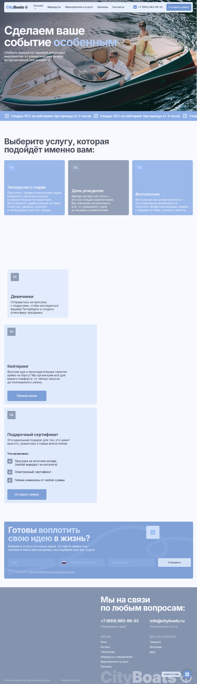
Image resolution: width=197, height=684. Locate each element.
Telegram (155, 641)
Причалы (102, 7)
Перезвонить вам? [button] (114, 626)
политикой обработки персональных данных (51, 571)
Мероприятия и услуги (79, 7)
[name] (31, 562)
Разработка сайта (70, 680)
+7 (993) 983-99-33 (150, 7)
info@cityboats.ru (167, 620)
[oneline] (131, 562)
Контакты (118, 7)
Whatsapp (156, 646)
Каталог (39, 5)
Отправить (174, 562)
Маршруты (54, 7)
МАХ (152, 652)
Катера (105, 646)
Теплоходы (108, 651)
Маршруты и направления (116, 656)
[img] (17, 7)
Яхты (104, 641)
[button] (178, 7)
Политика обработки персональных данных (27, 680)
